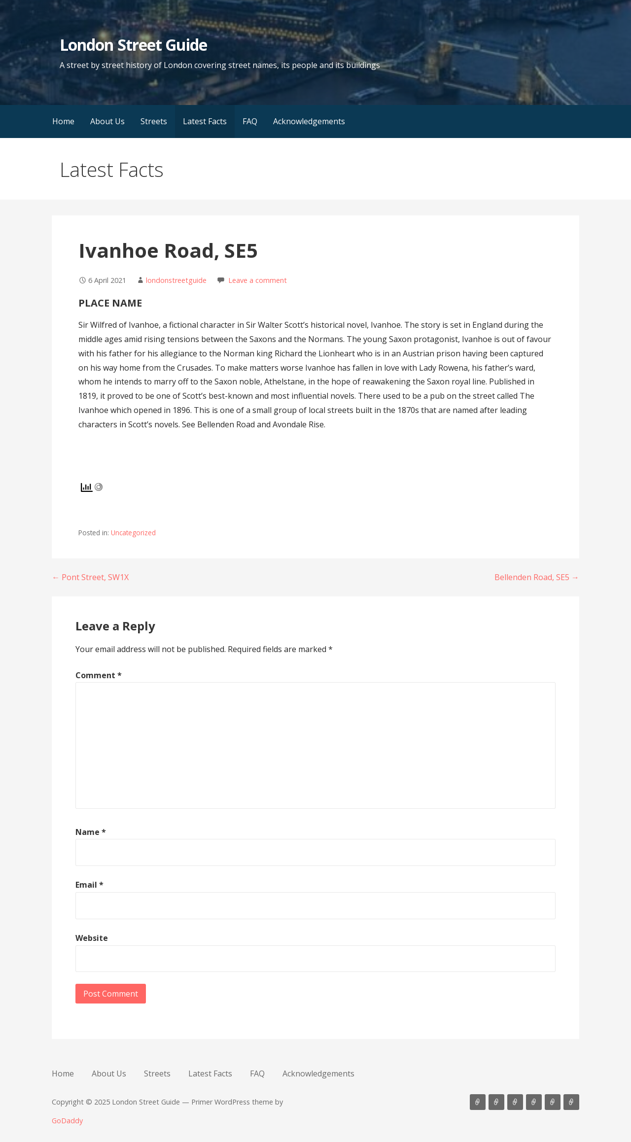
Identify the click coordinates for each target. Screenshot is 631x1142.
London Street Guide (133, 44)
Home (63, 121)
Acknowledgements (309, 121)
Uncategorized (133, 532)
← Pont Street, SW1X (90, 577)
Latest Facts (205, 121)
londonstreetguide (176, 280)
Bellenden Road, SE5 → (536, 577)
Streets (153, 121)
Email (89, 884)
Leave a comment (257, 280)
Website (91, 938)
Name (90, 832)
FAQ (250, 121)
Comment (98, 675)
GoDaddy (67, 1120)
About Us (107, 121)
